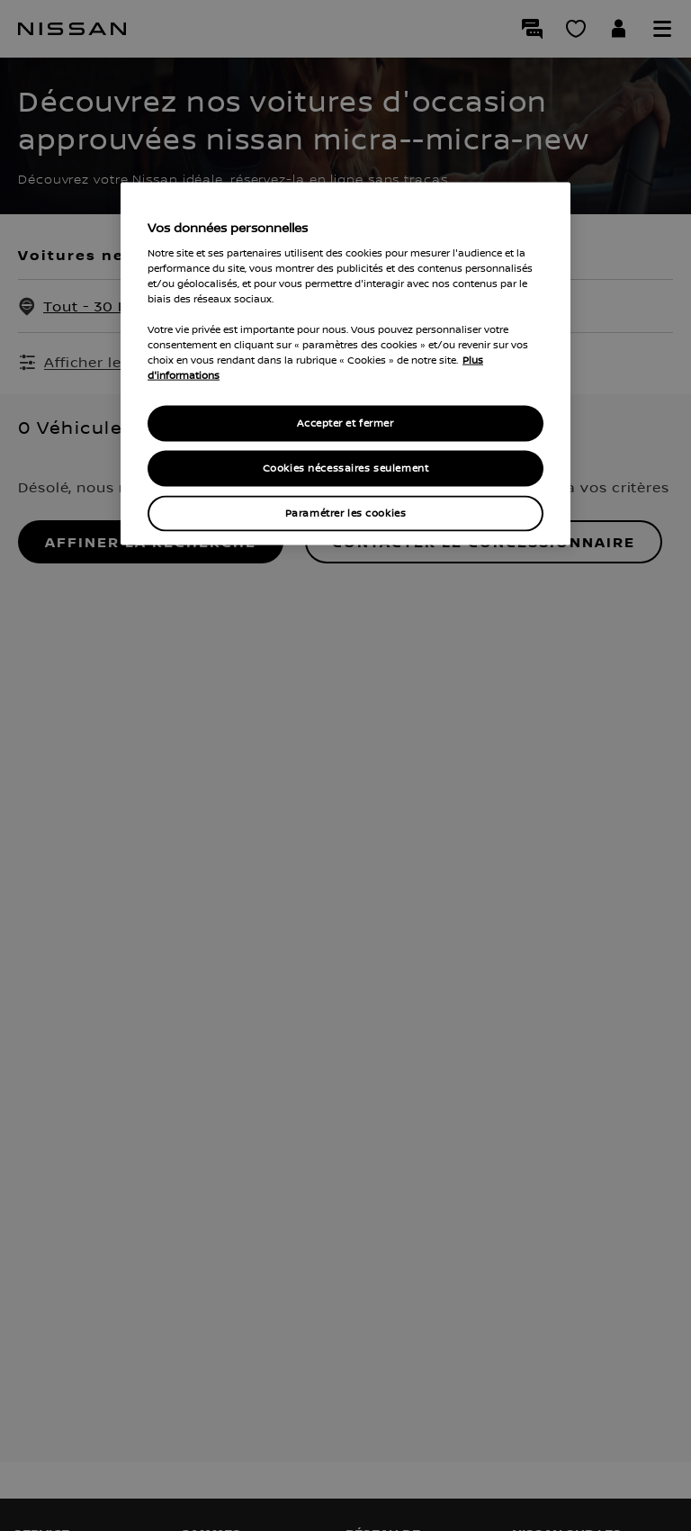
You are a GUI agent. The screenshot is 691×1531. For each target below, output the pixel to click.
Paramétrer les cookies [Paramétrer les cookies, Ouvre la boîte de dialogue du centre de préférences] (346, 513)
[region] (345, 364)
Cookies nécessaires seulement (346, 468)
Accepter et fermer (345, 423)
